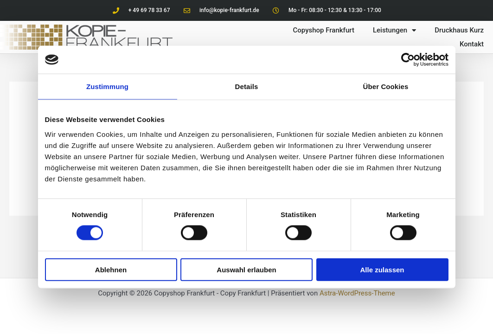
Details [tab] (246, 86)
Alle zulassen (382, 269)
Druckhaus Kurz (459, 30)
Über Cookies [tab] (386, 86)
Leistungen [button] (394, 30)
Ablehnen (111, 269)
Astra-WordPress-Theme (357, 293)
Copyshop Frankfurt (323, 30)
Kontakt (472, 44)
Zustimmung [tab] (107, 86)
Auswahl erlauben (246, 269)
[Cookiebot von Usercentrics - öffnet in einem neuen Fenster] (407, 60)
